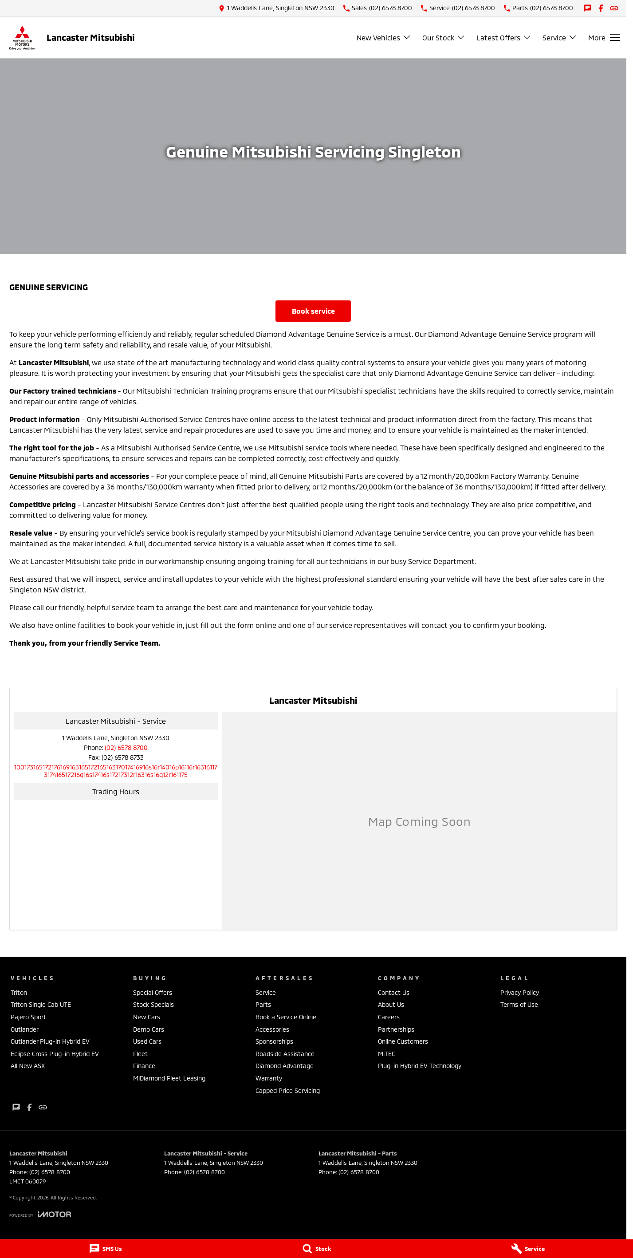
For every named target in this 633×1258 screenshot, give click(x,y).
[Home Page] (22, 37)
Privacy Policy (519, 992)
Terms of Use (519, 1004)
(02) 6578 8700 (126, 747)
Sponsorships (274, 1041)
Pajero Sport (28, 1017)
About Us (391, 1004)
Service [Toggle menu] (560, 37)
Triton (19, 992)
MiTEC (386, 1053)
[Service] (527, 1248)
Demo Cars (148, 1029)
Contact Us (393, 992)
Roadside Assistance (285, 1053)
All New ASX (28, 1065)
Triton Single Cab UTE (41, 1004)
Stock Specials (153, 1004)
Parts (263, 1004)
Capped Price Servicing (288, 1090)
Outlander (25, 1029)
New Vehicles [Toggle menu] (384, 37)
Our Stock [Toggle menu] (443, 37)
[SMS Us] (105, 1248)
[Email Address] (115, 770)
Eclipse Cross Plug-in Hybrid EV (55, 1053)
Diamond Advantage (285, 1065)
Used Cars (147, 1041)
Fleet (140, 1053)
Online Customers (403, 1041)
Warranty (269, 1078)
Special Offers (152, 992)
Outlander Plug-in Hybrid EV (50, 1041)
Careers (389, 1017)
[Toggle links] (40, 1214)
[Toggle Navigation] (604, 37)
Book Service (313, 311)
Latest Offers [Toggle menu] (503, 37)
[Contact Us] (276, 8)
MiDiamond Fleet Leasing (169, 1078)
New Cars (146, 1017)
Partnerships (396, 1029)
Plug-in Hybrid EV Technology (419, 1065)
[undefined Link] (614, 8)
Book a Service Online (286, 1017)
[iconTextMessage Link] (587, 8)
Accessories (272, 1029)
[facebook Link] (600, 8)
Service (266, 992)
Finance (144, 1065)
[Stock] (316, 1248)
